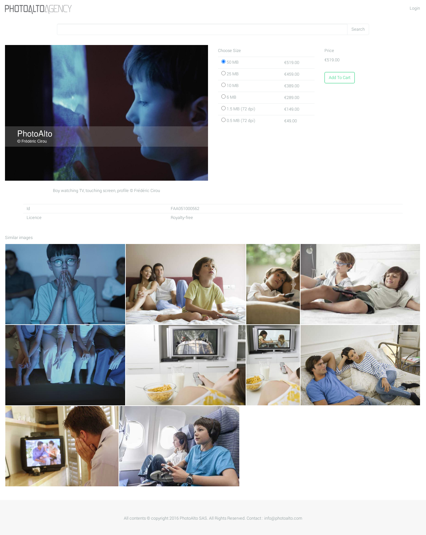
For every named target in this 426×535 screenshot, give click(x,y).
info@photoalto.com (283, 518)
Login (415, 8)
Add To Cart (339, 78)
